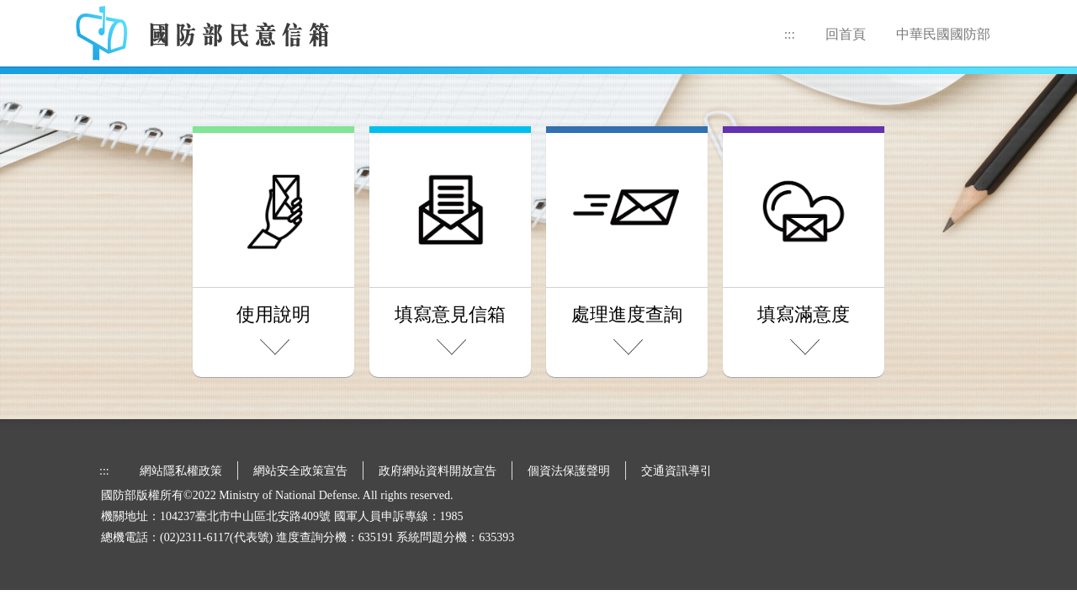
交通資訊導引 (676, 471)
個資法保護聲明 (569, 471)
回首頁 (845, 34)
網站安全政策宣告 (300, 471)
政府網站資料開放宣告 (437, 471)
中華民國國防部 (943, 34)
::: (789, 34)
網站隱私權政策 (181, 471)
